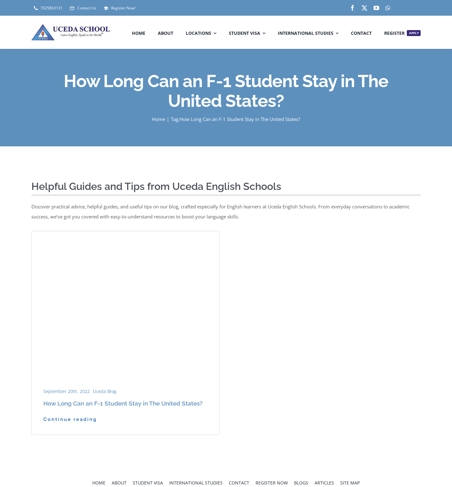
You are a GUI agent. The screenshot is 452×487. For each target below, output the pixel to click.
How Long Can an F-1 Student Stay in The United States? (122, 403)
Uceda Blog (104, 391)
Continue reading (70, 419)
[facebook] (352, 8)
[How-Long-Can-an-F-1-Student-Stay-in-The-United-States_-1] (125, 240)
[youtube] (376, 8)
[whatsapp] (387, 8)
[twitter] (364, 8)
